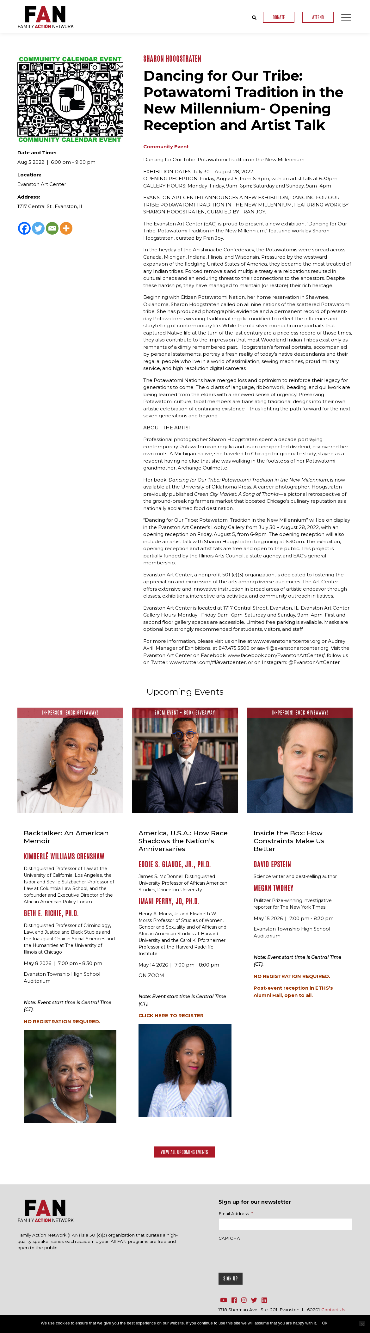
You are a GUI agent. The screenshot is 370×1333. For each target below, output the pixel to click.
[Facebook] (24, 228)
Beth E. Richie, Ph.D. (51, 913)
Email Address (236, 1213)
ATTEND (318, 17)
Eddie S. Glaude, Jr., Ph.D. (175, 864)
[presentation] (267, 1255)
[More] (66, 228)
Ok (324, 1323)
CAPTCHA (229, 1237)
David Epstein (272, 864)
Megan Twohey (273, 888)
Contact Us (333, 1309)
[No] (362, 1323)
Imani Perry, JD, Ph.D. (169, 901)
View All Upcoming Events (184, 1151)
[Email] (52, 228)
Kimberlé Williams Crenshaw (64, 856)
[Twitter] (38, 228)
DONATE (279, 17)
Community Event (166, 147)
